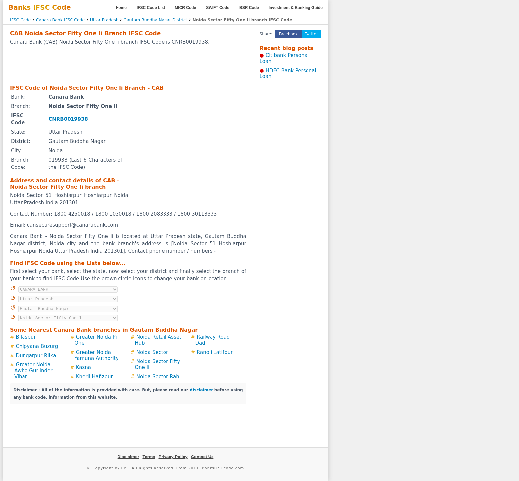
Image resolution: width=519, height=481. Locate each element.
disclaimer (201, 390)
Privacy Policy (173, 456)
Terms (148, 456)
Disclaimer (128, 456)
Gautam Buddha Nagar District (155, 19)
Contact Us (202, 456)
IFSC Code (20, 19)
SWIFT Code (217, 7)
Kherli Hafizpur (94, 377)
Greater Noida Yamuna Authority (96, 355)
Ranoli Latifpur (215, 352)
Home (121, 7)
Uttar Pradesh (104, 19)
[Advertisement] (128, 64)
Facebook (288, 34)
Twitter (311, 34)
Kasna (83, 367)
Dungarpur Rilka (36, 356)
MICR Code (185, 7)
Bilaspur (26, 337)
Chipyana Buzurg (37, 346)
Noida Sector (152, 352)
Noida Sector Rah (157, 377)
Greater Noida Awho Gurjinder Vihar (33, 371)
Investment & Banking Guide (296, 7)
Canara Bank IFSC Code (60, 19)
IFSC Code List (151, 7)
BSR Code (249, 7)
